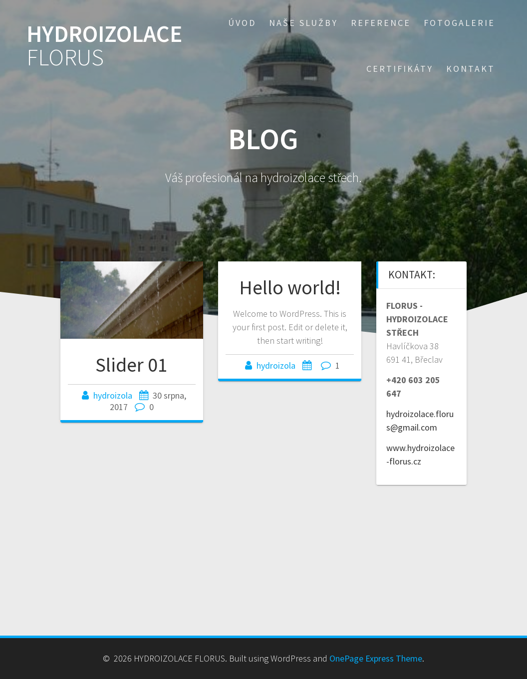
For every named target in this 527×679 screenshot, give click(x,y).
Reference (381, 22)
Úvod (242, 22)
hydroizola (112, 395)
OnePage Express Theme (375, 658)
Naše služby (303, 22)
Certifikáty (399, 68)
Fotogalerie (459, 22)
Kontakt (470, 68)
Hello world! (290, 287)
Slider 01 (131, 364)
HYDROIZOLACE (104, 45)
